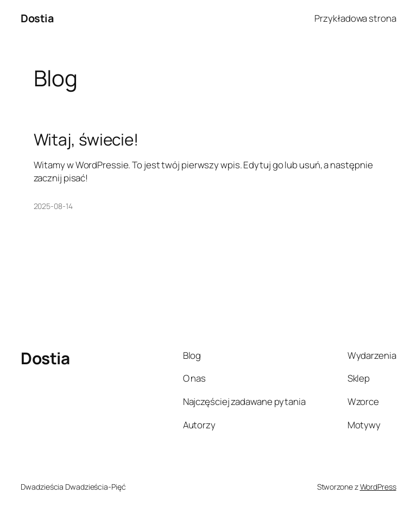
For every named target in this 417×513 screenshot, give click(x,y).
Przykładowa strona (355, 18)
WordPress (378, 487)
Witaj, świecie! (86, 139)
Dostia (37, 18)
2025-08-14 (53, 206)
